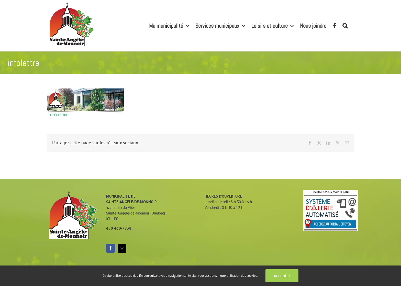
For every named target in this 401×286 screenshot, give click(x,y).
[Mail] (122, 248)
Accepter (282, 276)
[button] (345, 25)
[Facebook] (110, 248)
